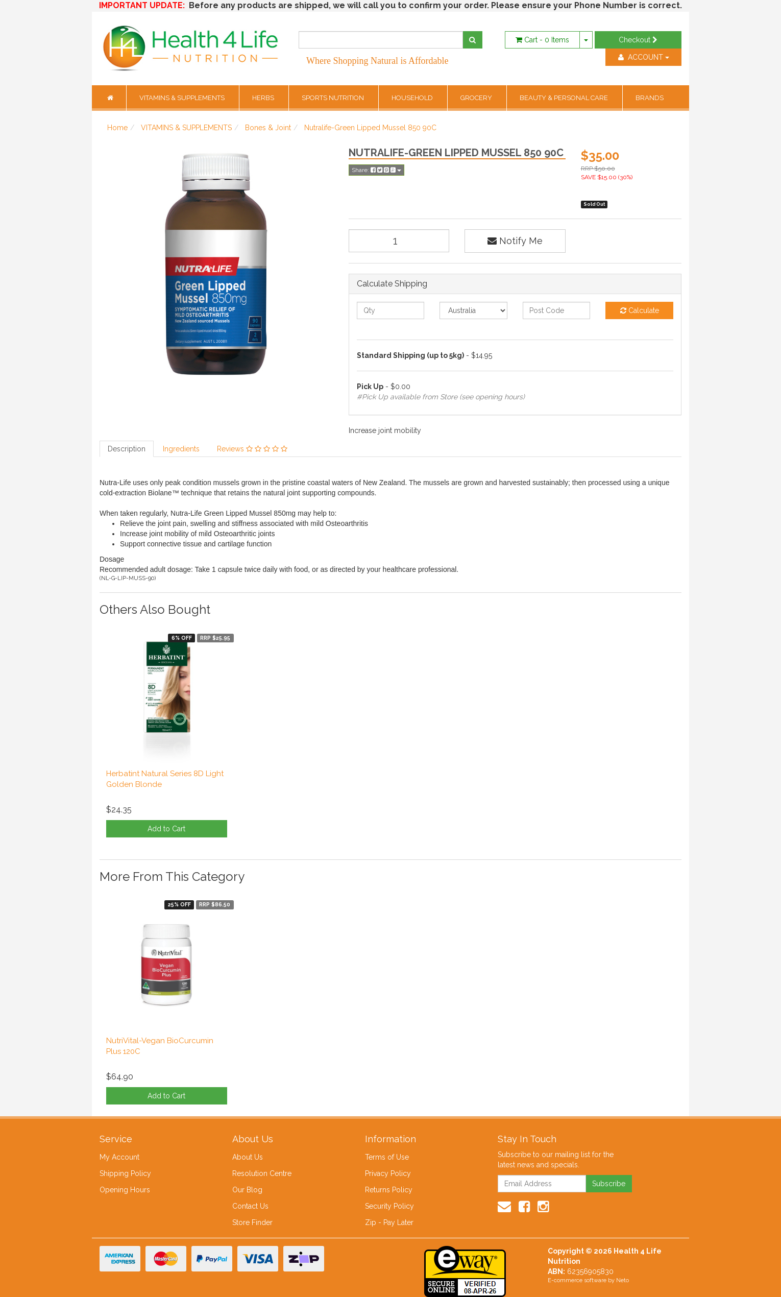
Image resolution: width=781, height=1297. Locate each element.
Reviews (252, 449)
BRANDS (650, 98)
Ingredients (181, 449)
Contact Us (250, 1206)
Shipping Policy (125, 1173)
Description (126, 449)
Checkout (638, 40)
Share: (376, 170)
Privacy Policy (388, 1173)
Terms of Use (387, 1157)
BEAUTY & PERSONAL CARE (564, 98)
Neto (622, 1280)
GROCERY (477, 98)
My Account (119, 1157)
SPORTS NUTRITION (333, 98)
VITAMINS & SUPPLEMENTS (182, 98)
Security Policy (389, 1206)
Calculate (639, 310)
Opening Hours (125, 1190)
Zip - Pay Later (389, 1222)
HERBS (264, 98)
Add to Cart (166, 829)
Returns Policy (388, 1190)
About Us (247, 1157)
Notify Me (515, 240)
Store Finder (252, 1222)
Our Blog (247, 1190)
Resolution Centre (261, 1173)
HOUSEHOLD (413, 98)
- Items (542, 40)
